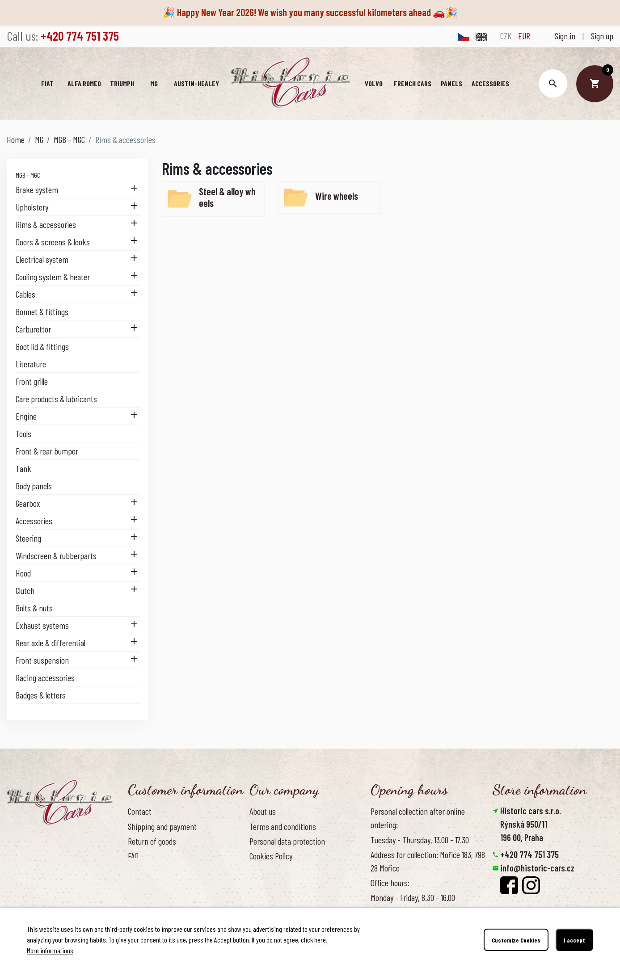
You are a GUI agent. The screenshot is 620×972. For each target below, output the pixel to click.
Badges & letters (41, 695)
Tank (23, 468)
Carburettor (33, 329)
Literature (31, 363)
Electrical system (42, 259)
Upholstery (32, 207)
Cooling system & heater (53, 276)
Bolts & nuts (34, 607)
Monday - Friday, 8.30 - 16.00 (413, 897)
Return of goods (152, 841)
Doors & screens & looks (53, 241)
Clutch (25, 590)
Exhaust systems (42, 625)
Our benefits (268, 870)
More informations (50, 950)
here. (320, 939)
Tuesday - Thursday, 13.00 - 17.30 (420, 839)
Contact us (144, 870)
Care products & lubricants (56, 398)
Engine (26, 416)
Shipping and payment (162, 826)
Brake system (37, 189)
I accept (574, 940)
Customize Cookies (516, 940)
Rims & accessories (46, 224)
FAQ (133, 855)
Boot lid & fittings (42, 346)
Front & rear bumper (47, 451)
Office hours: (390, 882)
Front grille (32, 381)
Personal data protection (287, 841)
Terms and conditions (282, 826)
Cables (25, 294)
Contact (140, 811)
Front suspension (42, 660)
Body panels (34, 485)
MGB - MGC (28, 175)
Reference (143, 885)
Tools (23, 433)
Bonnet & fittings (42, 311)
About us (262, 811)
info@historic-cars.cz (537, 868)
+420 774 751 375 (529, 854)
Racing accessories (45, 677)
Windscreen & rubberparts (56, 555)
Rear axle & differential (50, 642)
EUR (524, 35)
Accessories (34, 520)
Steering (28, 538)
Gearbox (28, 503)
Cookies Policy (270, 855)
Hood (23, 573)
